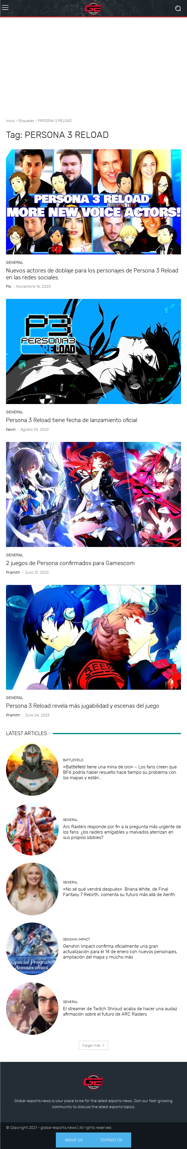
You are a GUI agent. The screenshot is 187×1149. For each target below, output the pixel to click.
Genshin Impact (76, 939)
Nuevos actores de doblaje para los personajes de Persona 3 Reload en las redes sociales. (92, 274)
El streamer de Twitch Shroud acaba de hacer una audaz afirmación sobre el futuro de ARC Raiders (120, 1011)
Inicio (10, 121)
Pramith (13, 572)
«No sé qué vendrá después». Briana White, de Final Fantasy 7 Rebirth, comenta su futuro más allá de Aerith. (119, 891)
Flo (8, 286)
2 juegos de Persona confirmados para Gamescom (70, 563)
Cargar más (93, 1045)
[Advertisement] (93, 65)
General (14, 262)
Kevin (11, 429)
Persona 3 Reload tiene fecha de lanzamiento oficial (71, 420)
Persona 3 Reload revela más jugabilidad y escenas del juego (82, 705)
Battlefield (73, 760)
